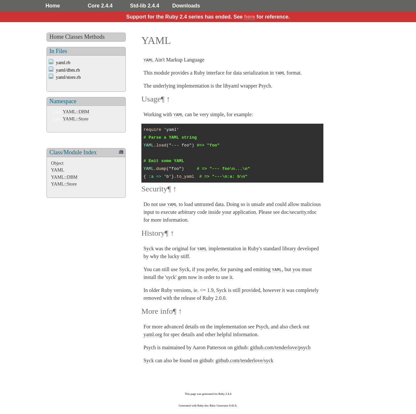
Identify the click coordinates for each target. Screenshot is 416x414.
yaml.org (152, 334)
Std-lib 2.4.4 (144, 5)
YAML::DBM (76, 111)
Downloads (186, 5)
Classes (74, 37)
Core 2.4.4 (100, 5)
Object (57, 163)
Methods (94, 37)
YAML (57, 169)
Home (53, 5)
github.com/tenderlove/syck (244, 360)
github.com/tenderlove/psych (280, 347)
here (249, 17)
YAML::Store (75, 118)
